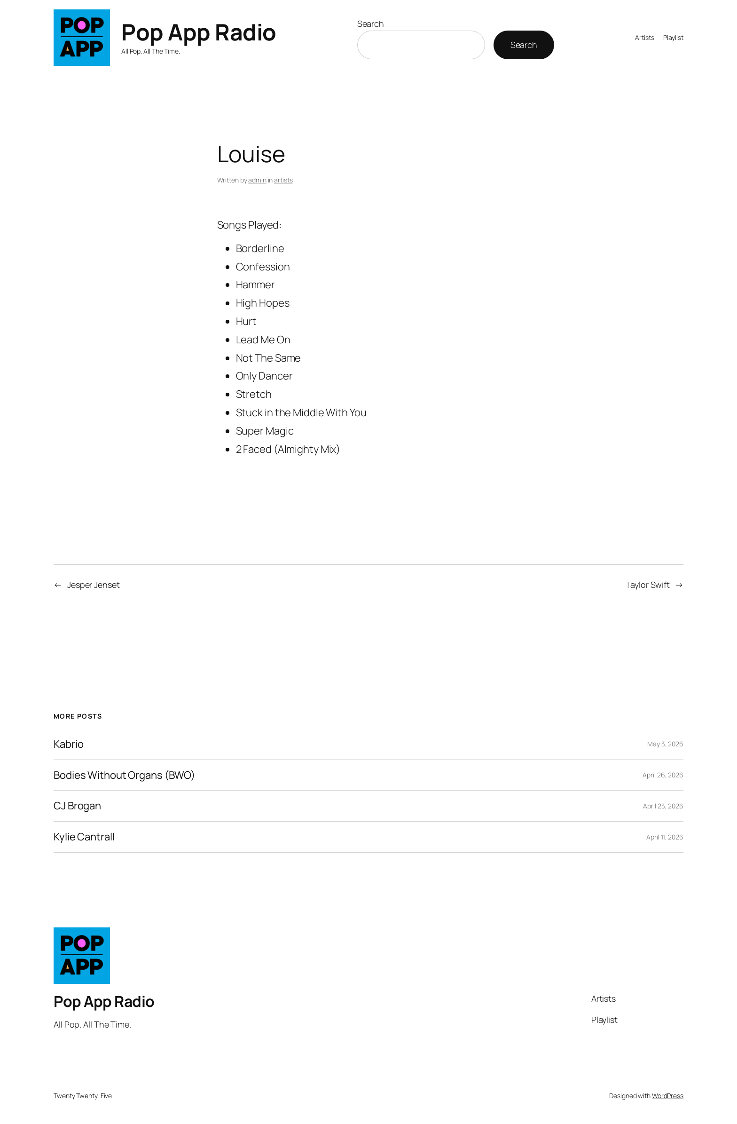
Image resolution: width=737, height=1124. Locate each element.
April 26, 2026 (663, 774)
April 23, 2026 (663, 805)
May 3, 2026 (665, 743)
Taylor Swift (648, 584)
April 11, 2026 (664, 836)
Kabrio (68, 744)
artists (283, 179)
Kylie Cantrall (84, 837)
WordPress (667, 1095)
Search (370, 23)
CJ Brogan (77, 806)
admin (257, 179)
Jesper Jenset (93, 584)
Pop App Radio (198, 31)
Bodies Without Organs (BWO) (124, 775)
